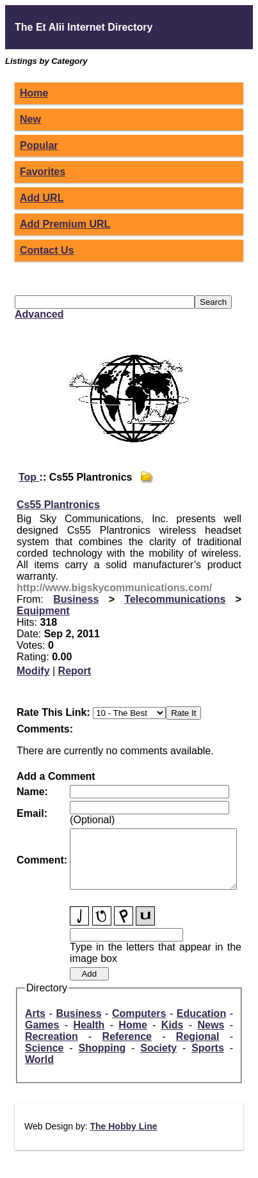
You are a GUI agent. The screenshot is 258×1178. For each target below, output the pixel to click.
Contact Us (47, 250)
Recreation (51, 1047)
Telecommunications (174, 599)
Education (201, 1024)
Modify (33, 670)
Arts (35, 1024)
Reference (127, 1047)
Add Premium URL (65, 224)
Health (88, 1036)
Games (42, 1036)
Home (34, 93)
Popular (39, 145)
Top (29, 477)
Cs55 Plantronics (58, 504)
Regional (198, 1047)
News (211, 1036)
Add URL (41, 197)
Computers (139, 1024)
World (39, 1071)
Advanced (39, 314)
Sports (207, 1059)
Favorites (42, 171)
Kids (172, 1036)
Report (75, 670)
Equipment (43, 610)
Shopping (101, 1059)
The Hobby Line (123, 1138)
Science (44, 1059)
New (30, 119)
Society (158, 1059)
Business (76, 599)
